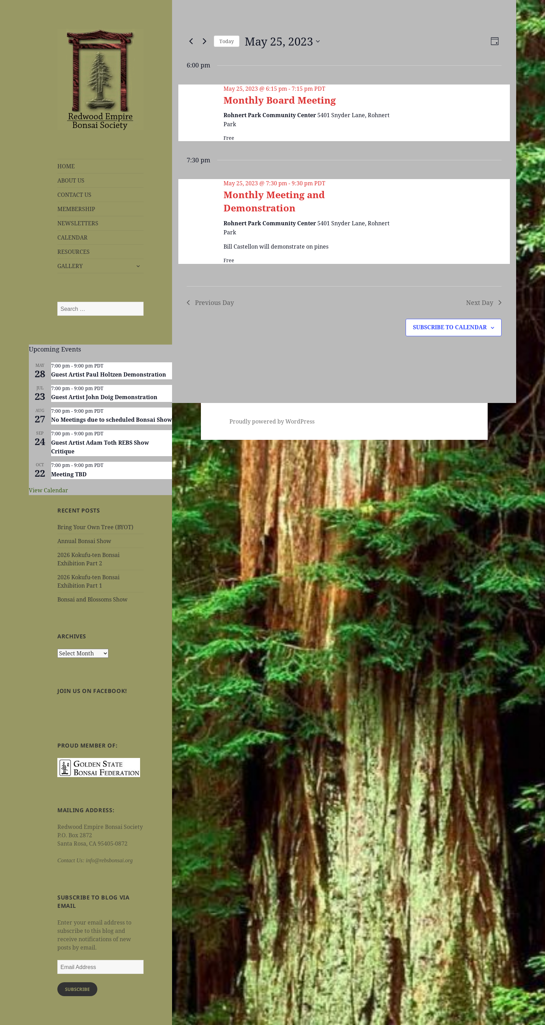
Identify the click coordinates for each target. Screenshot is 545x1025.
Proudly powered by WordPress (272, 421)
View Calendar (48, 490)
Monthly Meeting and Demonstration (274, 201)
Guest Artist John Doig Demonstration (104, 397)
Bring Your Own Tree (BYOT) (95, 527)
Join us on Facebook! (92, 691)
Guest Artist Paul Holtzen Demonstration (108, 374)
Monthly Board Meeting (279, 100)
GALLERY (70, 266)
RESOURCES (73, 252)
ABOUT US (70, 180)
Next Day (484, 302)
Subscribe (77, 989)
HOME (66, 166)
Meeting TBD (69, 474)
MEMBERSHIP (76, 209)
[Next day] (204, 41)
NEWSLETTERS (77, 223)
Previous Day (210, 302)
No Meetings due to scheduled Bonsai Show (111, 419)
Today (226, 41)
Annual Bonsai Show (84, 541)
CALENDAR (72, 237)
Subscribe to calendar (450, 327)
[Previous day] (191, 41)
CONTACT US (74, 195)
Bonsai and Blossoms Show (92, 599)
